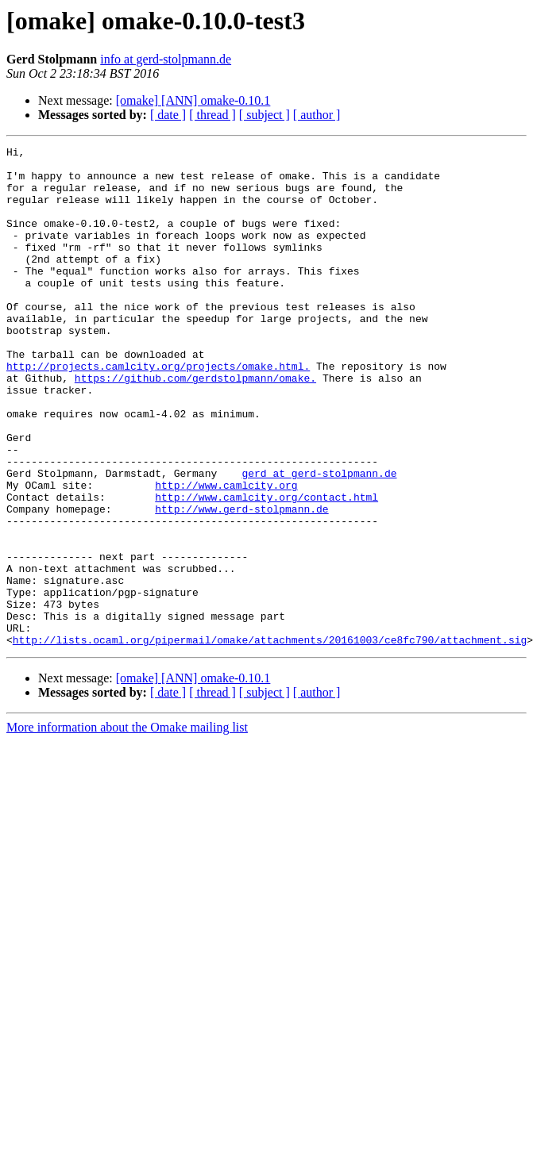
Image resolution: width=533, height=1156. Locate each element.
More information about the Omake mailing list (127, 827)
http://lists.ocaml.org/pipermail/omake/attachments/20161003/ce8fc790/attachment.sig (270, 739)
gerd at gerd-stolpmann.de (318, 539)
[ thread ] (212, 114)
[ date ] (168, 114)
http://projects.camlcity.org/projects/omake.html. (158, 411)
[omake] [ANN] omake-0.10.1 (193, 100)
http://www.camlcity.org (226, 554)
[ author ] (317, 114)
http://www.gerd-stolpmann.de (241, 582)
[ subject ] (264, 114)
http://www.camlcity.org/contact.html (266, 568)
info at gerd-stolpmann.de (165, 59)
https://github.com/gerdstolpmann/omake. (195, 425)
